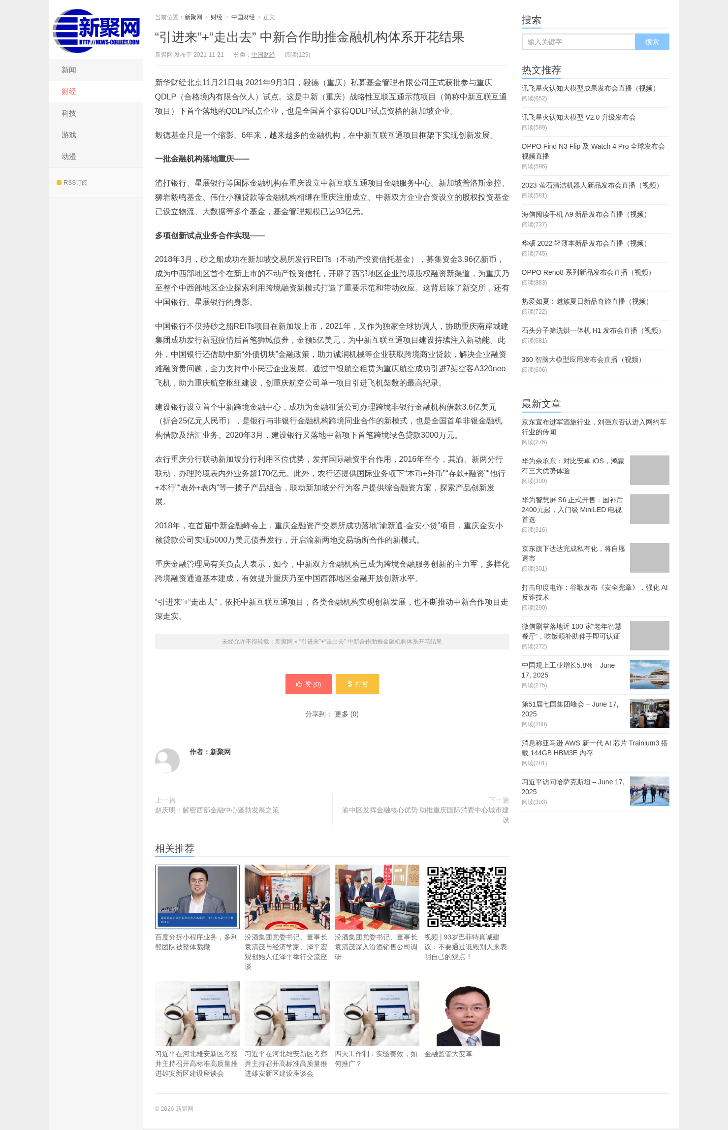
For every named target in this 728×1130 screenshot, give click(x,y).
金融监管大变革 (466, 1021)
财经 (69, 91)
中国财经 (243, 17)
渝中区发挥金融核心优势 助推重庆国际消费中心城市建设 (425, 816)
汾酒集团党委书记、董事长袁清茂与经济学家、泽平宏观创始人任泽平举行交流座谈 (287, 919)
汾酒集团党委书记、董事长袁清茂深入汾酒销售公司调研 (377, 914)
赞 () (305, 685)
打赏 (360, 685)
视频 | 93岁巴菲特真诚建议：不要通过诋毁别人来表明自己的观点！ (466, 914)
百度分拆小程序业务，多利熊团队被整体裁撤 (197, 909)
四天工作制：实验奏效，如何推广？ (377, 1026)
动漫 (69, 156)
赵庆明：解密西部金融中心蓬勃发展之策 (217, 811)
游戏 (69, 134)
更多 (341, 715)
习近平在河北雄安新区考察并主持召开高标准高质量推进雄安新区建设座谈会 (197, 1031)
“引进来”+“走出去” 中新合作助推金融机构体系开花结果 (310, 37)
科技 (69, 113)
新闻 (69, 69)
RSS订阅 (72, 182)
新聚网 (96, 29)
